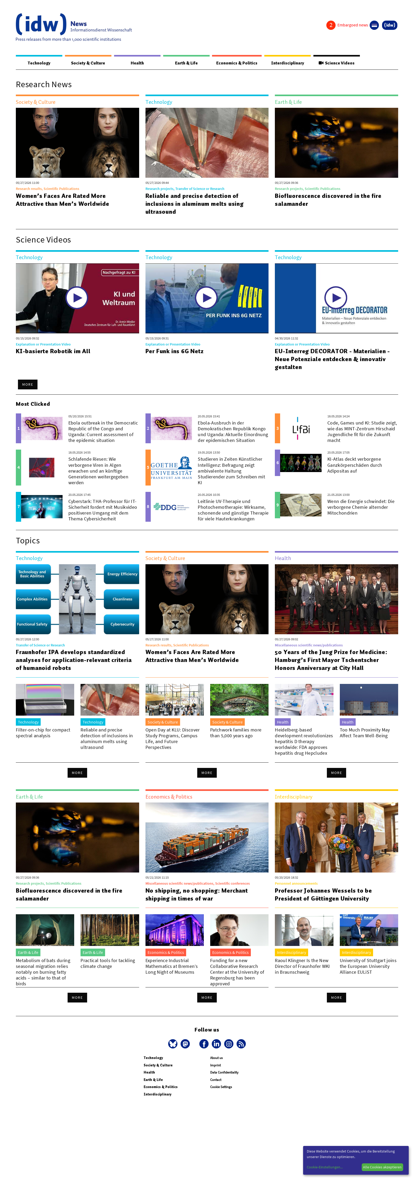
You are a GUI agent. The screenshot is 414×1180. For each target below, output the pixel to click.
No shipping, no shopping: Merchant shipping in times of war (196, 894)
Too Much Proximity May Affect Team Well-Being (365, 733)
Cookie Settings (221, 1092)
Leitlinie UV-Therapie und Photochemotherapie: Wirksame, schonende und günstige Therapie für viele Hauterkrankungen (233, 510)
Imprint (215, 1071)
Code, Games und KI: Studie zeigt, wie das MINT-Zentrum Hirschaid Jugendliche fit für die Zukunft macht (362, 431)
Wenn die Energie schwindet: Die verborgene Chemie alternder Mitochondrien (360, 507)
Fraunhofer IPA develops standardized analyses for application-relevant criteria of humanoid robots (74, 659)
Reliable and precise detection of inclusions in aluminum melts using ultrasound (194, 203)
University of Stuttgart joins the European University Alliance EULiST (368, 966)
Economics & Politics (236, 63)
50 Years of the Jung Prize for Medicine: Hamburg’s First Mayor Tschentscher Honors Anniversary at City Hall (331, 659)
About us (216, 1063)
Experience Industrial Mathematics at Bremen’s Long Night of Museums (171, 966)
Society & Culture (88, 63)
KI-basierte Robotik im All (53, 351)
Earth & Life (186, 63)
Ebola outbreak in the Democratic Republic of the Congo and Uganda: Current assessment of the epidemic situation (103, 431)
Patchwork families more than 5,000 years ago (235, 733)
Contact (215, 1085)
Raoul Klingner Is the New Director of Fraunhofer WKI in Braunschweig (302, 966)
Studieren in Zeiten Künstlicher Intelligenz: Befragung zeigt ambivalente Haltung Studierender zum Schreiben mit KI (231, 470)
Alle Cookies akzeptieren (382, 1167)
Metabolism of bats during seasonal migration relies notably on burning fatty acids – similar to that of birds (43, 972)
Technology (39, 63)
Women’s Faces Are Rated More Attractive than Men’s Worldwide (62, 199)
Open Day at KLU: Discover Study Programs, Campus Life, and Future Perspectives (172, 738)
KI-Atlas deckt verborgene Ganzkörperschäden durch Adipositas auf (354, 465)
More (27, 384)
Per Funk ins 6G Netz (174, 351)
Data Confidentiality (224, 1078)
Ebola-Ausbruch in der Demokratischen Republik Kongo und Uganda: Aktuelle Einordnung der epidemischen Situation (233, 431)
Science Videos (337, 63)
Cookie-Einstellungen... (325, 1167)
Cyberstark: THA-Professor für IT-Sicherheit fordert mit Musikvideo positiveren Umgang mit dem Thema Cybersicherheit (102, 510)
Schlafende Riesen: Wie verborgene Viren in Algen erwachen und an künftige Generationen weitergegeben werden (98, 470)
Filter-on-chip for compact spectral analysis (43, 733)
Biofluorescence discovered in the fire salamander (328, 199)
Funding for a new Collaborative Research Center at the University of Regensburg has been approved (237, 972)
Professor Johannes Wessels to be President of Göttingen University (323, 894)
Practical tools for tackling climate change (108, 963)
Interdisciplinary (287, 63)
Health (137, 63)
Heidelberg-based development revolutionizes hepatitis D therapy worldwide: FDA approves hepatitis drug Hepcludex (304, 741)
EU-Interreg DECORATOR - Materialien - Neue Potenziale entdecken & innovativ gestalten (332, 359)
